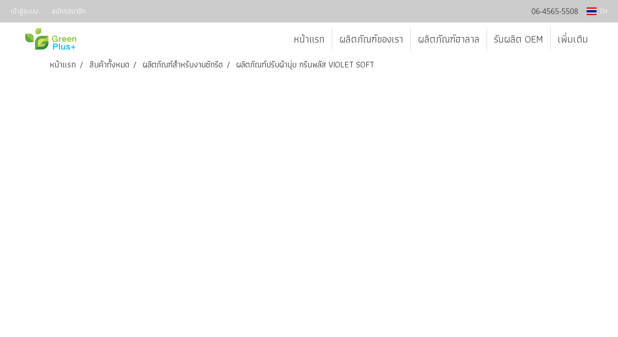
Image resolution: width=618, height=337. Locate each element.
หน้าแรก (309, 39)
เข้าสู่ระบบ (24, 11)
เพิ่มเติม (573, 39)
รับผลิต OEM (518, 39)
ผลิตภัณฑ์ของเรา (371, 39)
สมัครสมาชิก (68, 11)
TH (597, 11)
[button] (603, 39)
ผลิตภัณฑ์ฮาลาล (449, 39)
